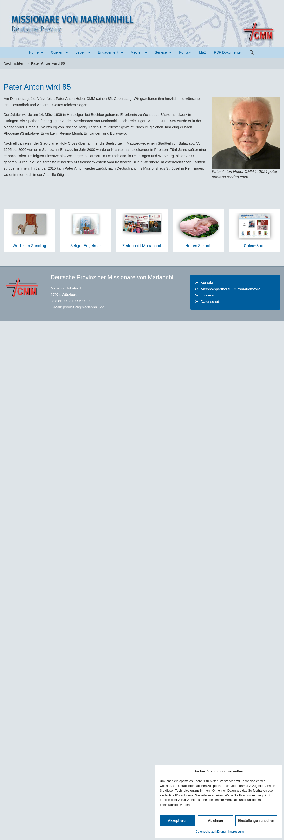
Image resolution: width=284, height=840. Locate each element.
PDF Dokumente (227, 52)
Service (163, 52)
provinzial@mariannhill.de (83, 307)
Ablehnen (215, 821)
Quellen (59, 52)
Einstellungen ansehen (256, 821)
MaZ (202, 52)
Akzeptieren (177, 821)
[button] (252, 52)
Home (36, 52)
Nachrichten (14, 63)
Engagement (110, 52)
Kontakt (185, 52)
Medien (139, 52)
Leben (83, 52)
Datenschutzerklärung (210, 831)
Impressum (236, 831)
